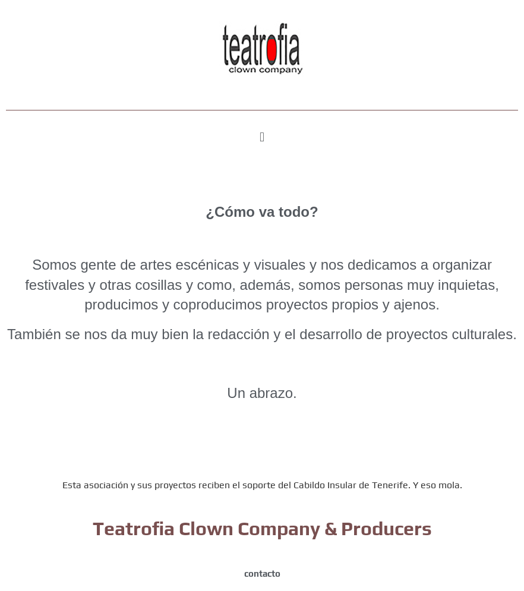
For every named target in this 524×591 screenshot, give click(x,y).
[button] (262, 136)
